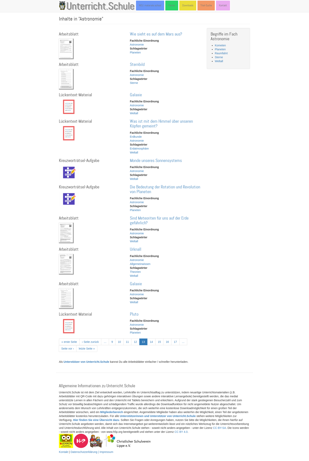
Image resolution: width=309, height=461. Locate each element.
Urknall (135, 249)
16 (168, 341)
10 (121, 341)
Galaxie (136, 95)
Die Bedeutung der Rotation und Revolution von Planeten (165, 189)
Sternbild (137, 64)
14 (152, 341)
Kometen (220, 45)
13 (145, 342)
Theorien (135, 271)
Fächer (171, 5)
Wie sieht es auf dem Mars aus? (156, 34)
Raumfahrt (221, 53)
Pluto (134, 314)
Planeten (135, 52)
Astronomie (137, 44)
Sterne (134, 82)
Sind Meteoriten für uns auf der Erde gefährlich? (159, 221)
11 (129, 341)
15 (161, 341)
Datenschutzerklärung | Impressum (92, 452)
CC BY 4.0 (181, 431)
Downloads (187, 5)
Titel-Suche (206, 5)
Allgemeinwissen (140, 264)
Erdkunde (136, 136)
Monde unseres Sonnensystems (156, 160)
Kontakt (223, 5)
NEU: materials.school (150, 5)
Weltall (134, 113)
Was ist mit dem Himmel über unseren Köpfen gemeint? (161, 124)
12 (137, 341)
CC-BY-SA (219, 427)
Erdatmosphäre (139, 148)
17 (177, 341)
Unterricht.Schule (100, 6)
